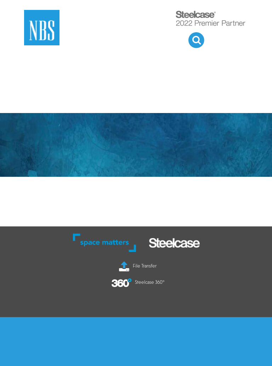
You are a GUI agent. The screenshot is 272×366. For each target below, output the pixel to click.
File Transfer (138, 266)
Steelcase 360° (138, 282)
